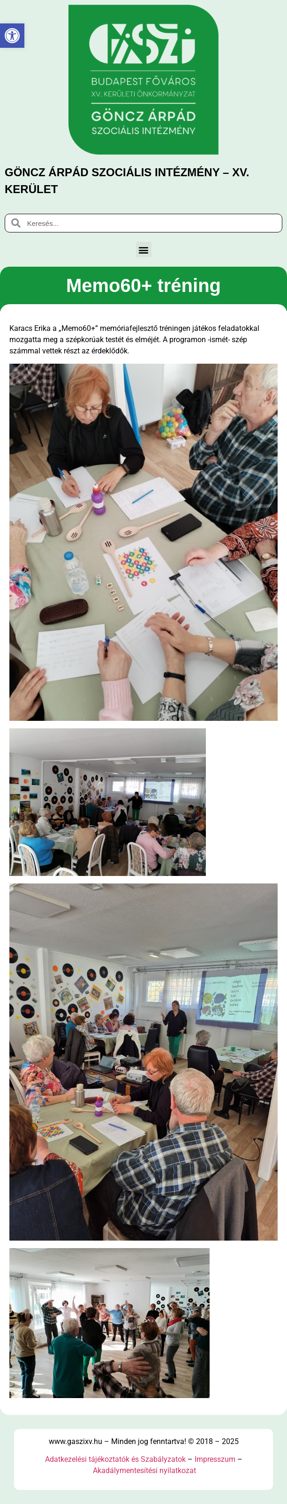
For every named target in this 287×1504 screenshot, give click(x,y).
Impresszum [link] (215, 1459)
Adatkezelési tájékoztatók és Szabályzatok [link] (115, 1459)
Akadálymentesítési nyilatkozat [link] (144, 1470)
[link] (12, 35)
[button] (143, 249)
